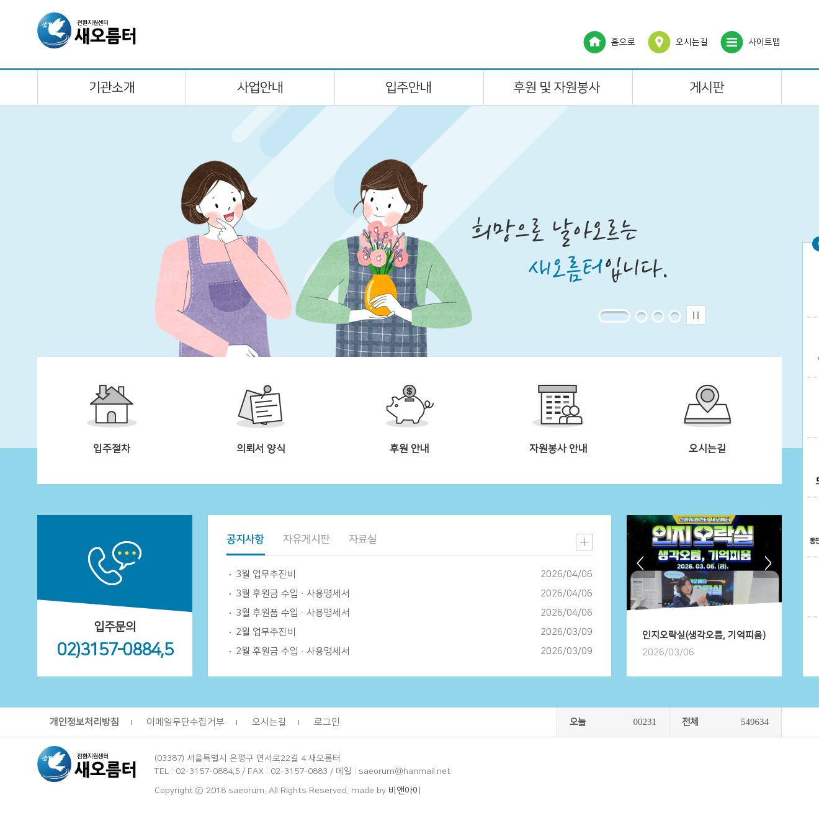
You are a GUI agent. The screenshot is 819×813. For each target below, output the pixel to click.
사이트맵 (764, 42)
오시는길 (692, 42)
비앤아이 (404, 791)
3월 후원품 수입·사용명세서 (293, 613)
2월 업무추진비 (266, 632)
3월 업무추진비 (266, 574)
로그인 (327, 722)
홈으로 (623, 42)
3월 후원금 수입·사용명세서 (293, 593)
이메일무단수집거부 (185, 722)
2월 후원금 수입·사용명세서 (293, 651)
